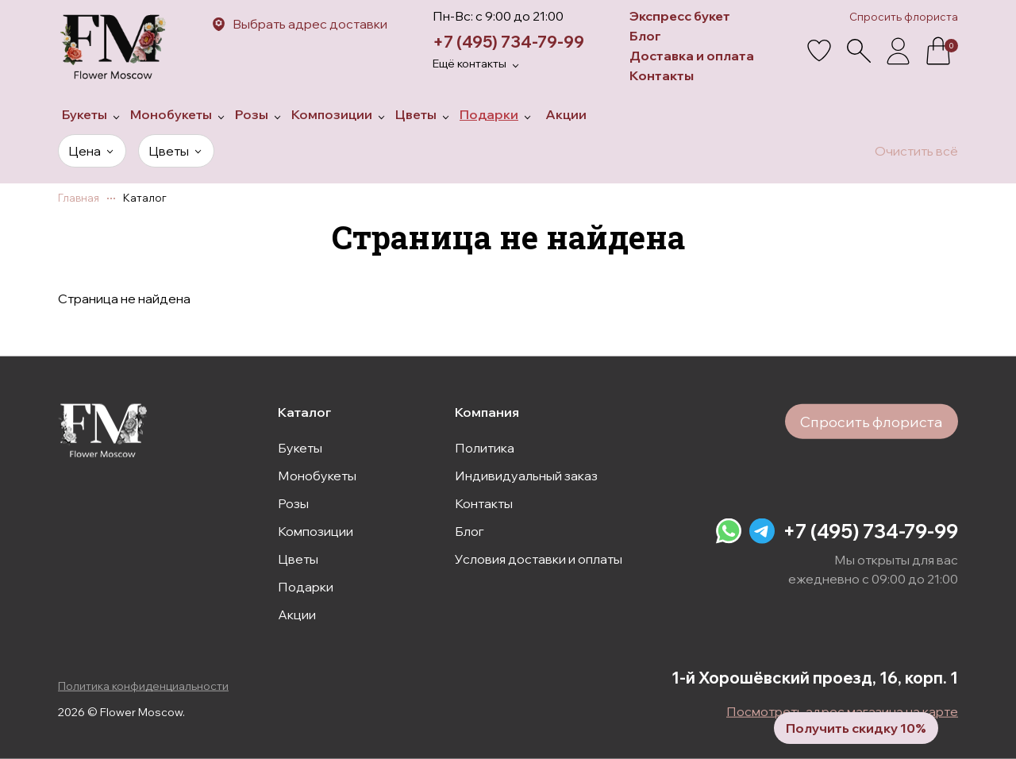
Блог (645, 36)
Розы (293, 502)
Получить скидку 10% (854, 727)
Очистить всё (916, 151)
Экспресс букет (679, 16)
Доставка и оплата (691, 56)
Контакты (661, 75)
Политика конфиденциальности (143, 686)
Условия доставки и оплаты (538, 558)
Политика (484, 447)
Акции (297, 614)
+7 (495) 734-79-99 (508, 42)
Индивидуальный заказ (526, 475)
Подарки (305, 586)
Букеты (300, 447)
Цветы (298, 558)
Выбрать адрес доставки (310, 24)
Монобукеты (317, 475)
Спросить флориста (903, 16)
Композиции (315, 530)
